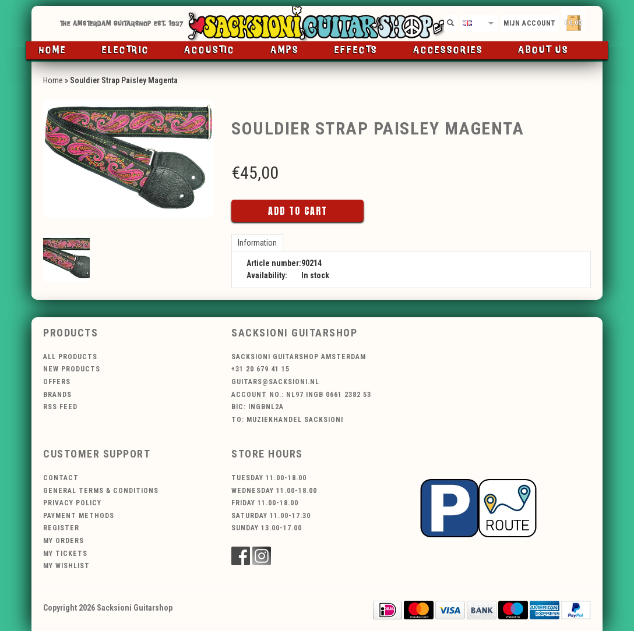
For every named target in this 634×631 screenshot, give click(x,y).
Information (257, 242)
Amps (284, 50)
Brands (57, 395)
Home (52, 50)
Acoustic (209, 50)
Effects (356, 50)
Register (61, 528)
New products (71, 369)
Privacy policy (72, 503)
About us (543, 50)
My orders (63, 541)
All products (70, 357)
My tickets (65, 554)
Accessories (448, 50)
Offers (57, 382)
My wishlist (66, 566)
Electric (125, 50)
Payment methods (78, 516)
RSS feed (60, 407)
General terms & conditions (100, 491)
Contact (61, 478)
